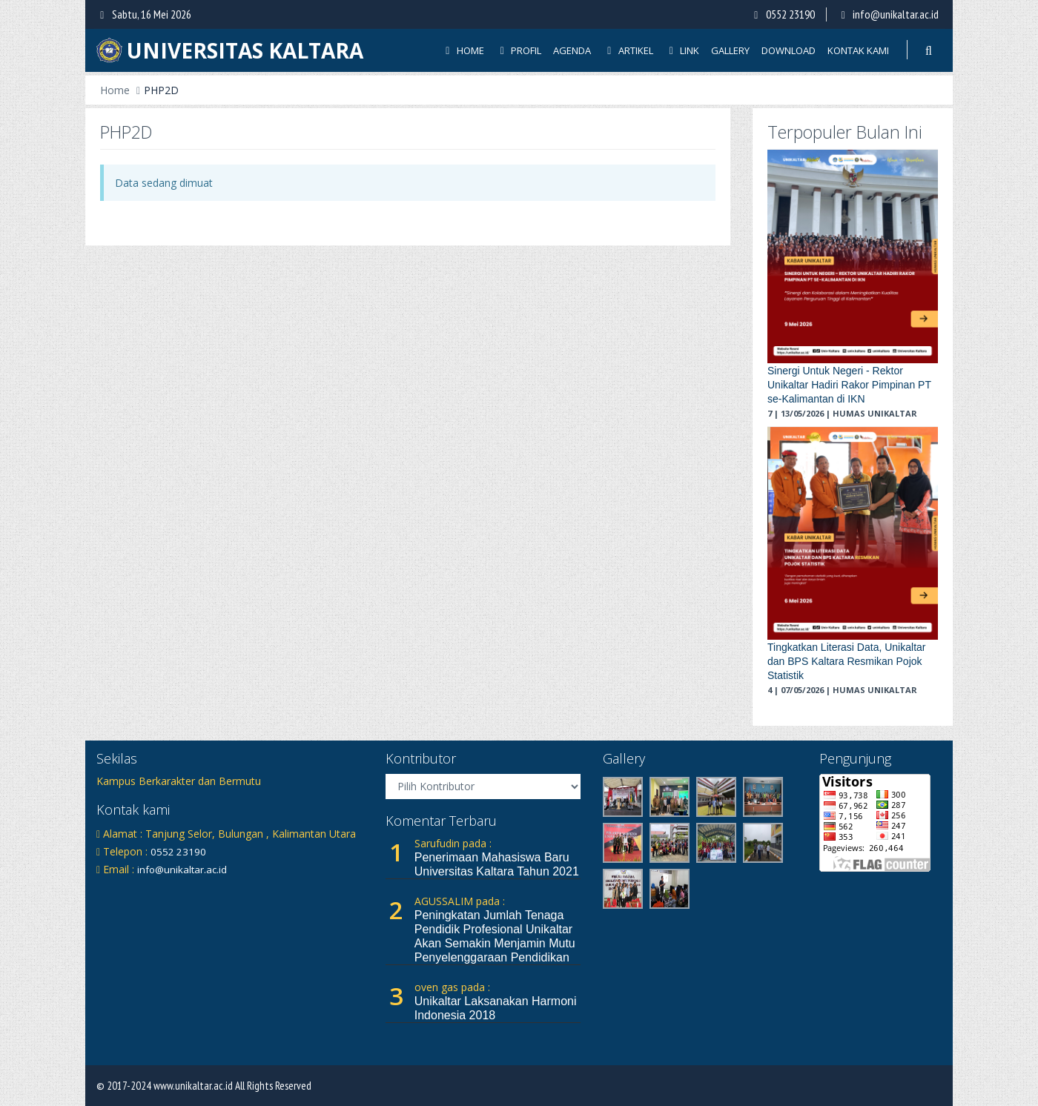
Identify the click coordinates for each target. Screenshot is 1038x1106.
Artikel (628, 50)
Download (788, 50)
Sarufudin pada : (453, 843)
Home (462, 50)
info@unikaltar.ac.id (896, 14)
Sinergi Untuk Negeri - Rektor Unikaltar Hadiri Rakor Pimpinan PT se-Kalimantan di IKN (849, 385)
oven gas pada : (452, 987)
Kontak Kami (858, 50)
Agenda (572, 50)
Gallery (730, 50)
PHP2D (161, 90)
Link (682, 50)
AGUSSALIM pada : (459, 901)
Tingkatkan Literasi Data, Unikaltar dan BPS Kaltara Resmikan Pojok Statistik (846, 661)
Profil (519, 50)
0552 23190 (790, 14)
